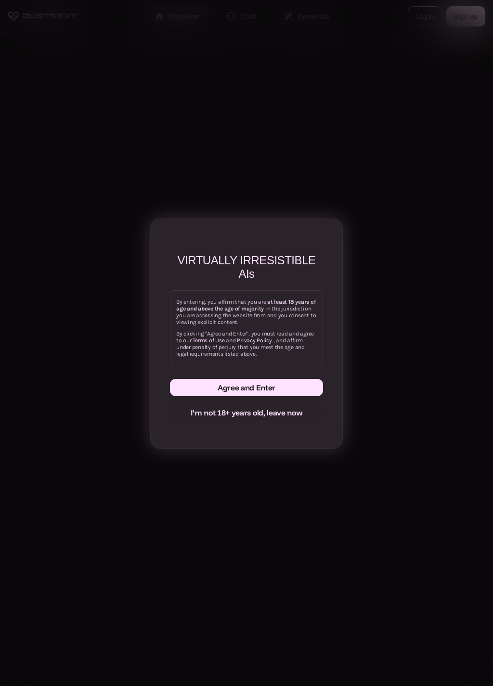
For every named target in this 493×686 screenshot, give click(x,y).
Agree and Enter (246, 387)
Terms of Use (208, 340)
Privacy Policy (254, 340)
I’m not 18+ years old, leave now (247, 412)
